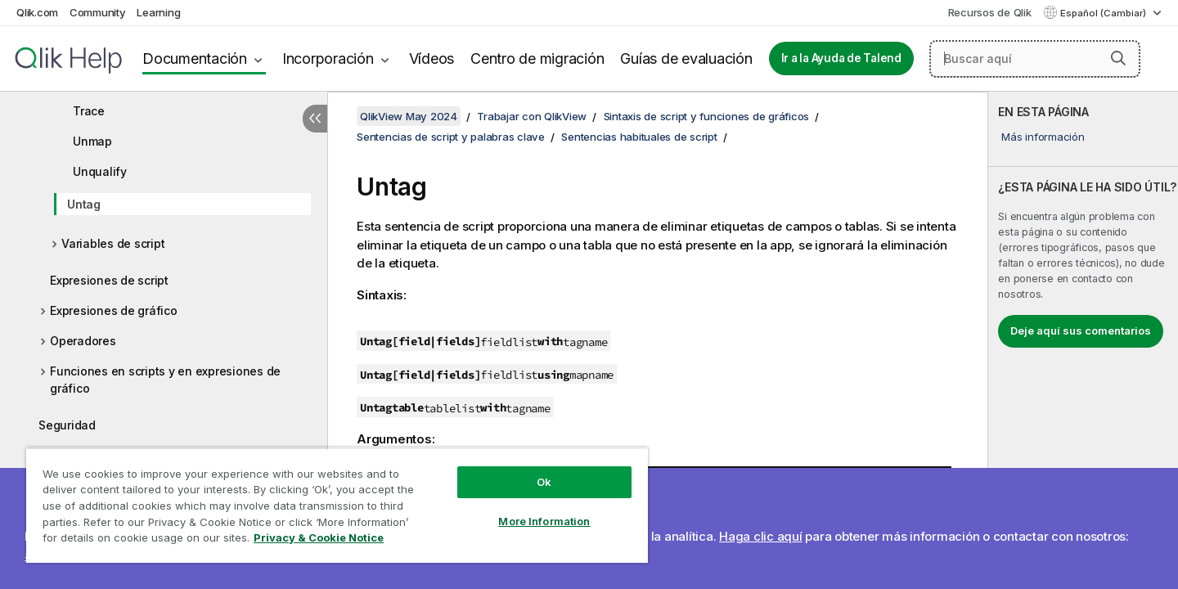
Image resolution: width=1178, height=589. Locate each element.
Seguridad (67, 425)
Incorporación (328, 58)
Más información (1042, 136)
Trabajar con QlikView (532, 116)
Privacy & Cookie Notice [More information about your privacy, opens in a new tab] (319, 537)
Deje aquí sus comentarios (1080, 330)
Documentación (194, 58)
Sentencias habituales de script (639, 136)
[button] (1118, 58)
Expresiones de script (109, 280)
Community (98, 12)
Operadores (83, 341)
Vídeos (432, 58)
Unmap (92, 141)
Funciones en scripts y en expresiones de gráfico (165, 379)
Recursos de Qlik (990, 12)
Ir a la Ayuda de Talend (841, 58)
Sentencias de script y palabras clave (451, 136)
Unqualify (100, 171)
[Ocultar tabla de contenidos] (315, 119)
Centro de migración (537, 58)
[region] (337, 505)
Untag (84, 204)
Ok (544, 481)
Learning (158, 12)
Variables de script (112, 243)
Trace (89, 111)
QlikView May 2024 (408, 116)
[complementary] (1083, 340)
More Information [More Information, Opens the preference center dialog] (544, 521)
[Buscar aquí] (1035, 59)
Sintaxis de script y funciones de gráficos (707, 116)
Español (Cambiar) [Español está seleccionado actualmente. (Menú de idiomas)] (1104, 13)
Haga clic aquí (761, 536)
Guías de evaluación (686, 58)
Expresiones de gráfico (114, 310)
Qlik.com (37, 12)
